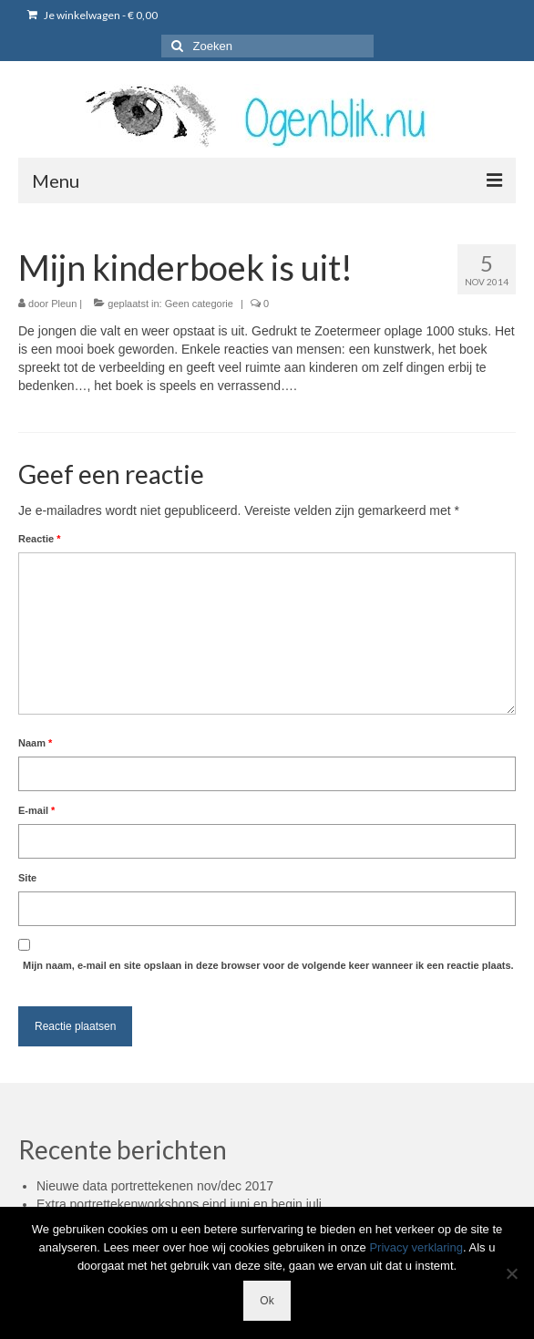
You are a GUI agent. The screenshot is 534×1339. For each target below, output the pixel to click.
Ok (266, 1300)
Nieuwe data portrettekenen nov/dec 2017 (154, 1186)
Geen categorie (199, 303)
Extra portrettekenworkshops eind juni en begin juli (179, 1204)
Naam (35, 742)
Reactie (39, 538)
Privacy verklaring (416, 1247)
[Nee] (511, 1273)
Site (27, 877)
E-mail (36, 810)
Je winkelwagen (92, 15)
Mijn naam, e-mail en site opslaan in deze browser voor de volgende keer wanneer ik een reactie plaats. (268, 965)
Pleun (64, 303)
